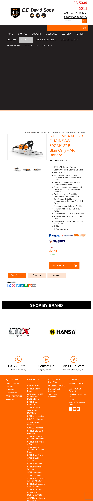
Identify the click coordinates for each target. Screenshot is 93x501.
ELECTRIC (12, 40)
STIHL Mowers (33, 346)
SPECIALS (26, 40)
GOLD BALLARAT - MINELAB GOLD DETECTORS (35, 334)
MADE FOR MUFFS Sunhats (34, 432)
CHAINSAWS (51, 34)
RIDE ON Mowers (35, 357)
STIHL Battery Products (33, 328)
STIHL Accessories (35, 354)
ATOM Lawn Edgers (36, 436)
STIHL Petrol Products (32, 341)
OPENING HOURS (56, 324)
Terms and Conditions (52, 334)
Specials (10, 328)
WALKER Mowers (35, 366)
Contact (74, 318)
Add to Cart (59, 204)
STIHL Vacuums (34, 414)
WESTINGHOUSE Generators (35, 443)
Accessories (11, 331)
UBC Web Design (17, 497)
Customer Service (14, 334)
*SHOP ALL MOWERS (32, 350)
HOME (10, 34)
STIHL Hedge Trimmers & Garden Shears (35, 387)
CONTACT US (31, 45)
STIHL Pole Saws (35, 393)
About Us (10, 337)
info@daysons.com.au (75, 16)
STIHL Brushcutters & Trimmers (35, 381)
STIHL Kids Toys (34, 428)
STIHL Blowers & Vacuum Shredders (35, 376)
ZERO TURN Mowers (33, 362)
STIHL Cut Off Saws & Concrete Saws (36, 418)
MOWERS (36, 34)
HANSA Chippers (34, 439)
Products (33, 318)
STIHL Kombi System (33, 397)
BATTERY (66, 34)
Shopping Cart (12, 322)
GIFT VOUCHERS (35, 453)
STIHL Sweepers (34, 410)
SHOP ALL (22, 34)
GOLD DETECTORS (70, 40)
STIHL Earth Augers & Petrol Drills (36, 423)
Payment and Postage (54, 328)
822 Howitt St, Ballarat (75, 13)
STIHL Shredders (34, 402)
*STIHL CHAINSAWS (33, 323)
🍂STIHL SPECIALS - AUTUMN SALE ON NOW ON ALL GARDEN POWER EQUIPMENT (58, 71)
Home (27, 71)
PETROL (79, 34)
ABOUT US (47, 45)
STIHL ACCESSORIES (46, 40)
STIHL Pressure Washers (34, 406)
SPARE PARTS (13, 45)
